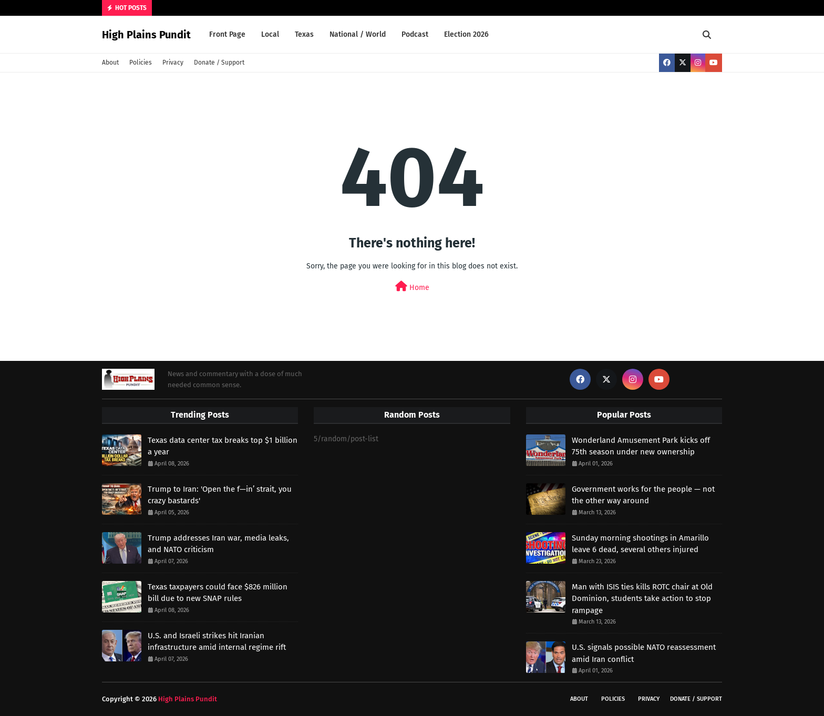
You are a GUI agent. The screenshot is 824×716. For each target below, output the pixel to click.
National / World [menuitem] (357, 34)
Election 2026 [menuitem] (466, 34)
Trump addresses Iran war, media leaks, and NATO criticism (218, 544)
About (110, 62)
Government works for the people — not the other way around (643, 495)
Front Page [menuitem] (227, 34)
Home (412, 286)
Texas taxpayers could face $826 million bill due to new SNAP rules (217, 593)
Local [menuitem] (270, 34)
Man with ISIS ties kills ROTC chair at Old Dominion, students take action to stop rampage (642, 598)
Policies (140, 62)
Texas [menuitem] (304, 34)
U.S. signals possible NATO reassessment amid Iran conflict (644, 653)
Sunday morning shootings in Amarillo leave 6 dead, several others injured (640, 544)
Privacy (172, 62)
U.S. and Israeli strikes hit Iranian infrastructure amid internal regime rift (217, 641)
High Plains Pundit (146, 34)
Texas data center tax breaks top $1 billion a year (222, 446)
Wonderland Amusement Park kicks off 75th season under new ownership (641, 446)
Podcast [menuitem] (414, 34)
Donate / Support (219, 62)
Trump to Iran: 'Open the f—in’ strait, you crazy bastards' (220, 495)
